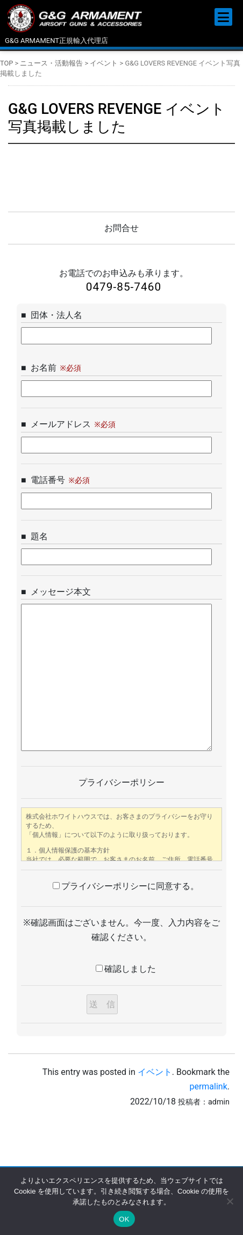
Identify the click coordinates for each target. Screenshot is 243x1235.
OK (124, 1219)
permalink (208, 1086)
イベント (155, 1072)
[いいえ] (229, 1201)
